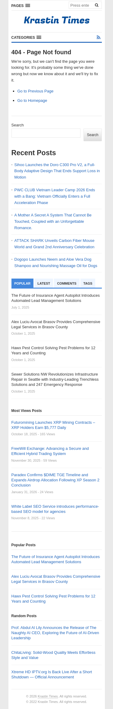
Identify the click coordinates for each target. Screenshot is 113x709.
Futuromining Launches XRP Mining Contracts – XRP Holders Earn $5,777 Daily (53, 425)
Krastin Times (48, 696)
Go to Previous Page (35, 91)
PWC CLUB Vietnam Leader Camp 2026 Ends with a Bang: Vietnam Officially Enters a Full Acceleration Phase (54, 196)
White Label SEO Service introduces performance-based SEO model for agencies (55, 509)
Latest (43, 283)
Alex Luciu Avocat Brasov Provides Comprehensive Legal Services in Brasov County (55, 579)
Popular (22, 283)
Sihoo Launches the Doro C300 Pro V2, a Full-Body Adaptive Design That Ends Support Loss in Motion (57, 171)
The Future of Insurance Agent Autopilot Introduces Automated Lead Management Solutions (55, 559)
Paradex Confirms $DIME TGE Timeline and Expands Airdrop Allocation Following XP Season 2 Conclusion (55, 480)
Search (17, 125)
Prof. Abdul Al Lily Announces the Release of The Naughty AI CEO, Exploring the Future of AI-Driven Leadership (55, 632)
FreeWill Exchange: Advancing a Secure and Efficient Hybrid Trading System (50, 451)
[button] (20, 5)
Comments (66, 283)
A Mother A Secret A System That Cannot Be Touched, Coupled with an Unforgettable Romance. (53, 221)
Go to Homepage (32, 100)
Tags (88, 283)
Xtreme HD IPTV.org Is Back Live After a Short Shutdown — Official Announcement (51, 674)
